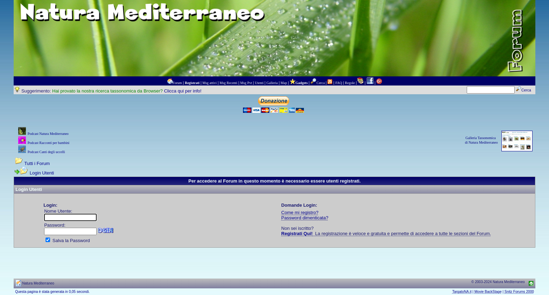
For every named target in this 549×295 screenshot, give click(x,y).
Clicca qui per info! (182, 91)
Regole (350, 83)
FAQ (338, 83)
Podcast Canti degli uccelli (46, 152)
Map (283, 83)
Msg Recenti (228, 83)
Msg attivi (209, 83)
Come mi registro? (299, 212)
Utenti (259, 83)
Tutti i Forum (37, 163)
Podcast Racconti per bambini (49, 143)
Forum (177, 83)
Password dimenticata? (304, 217)
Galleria (272, 83)
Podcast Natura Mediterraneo (48, 134)
